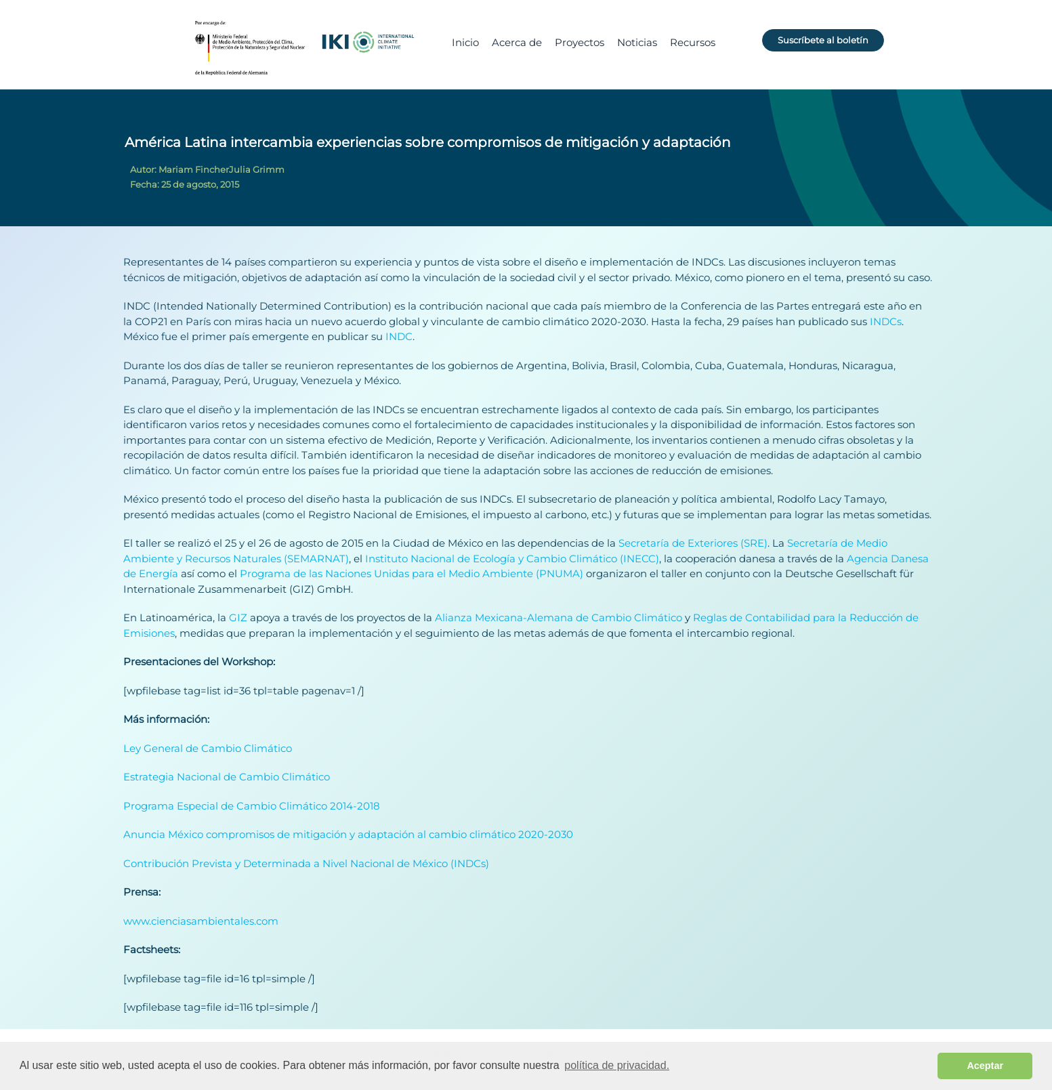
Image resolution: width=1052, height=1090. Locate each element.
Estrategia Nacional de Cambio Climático (226, 776)
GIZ (238, 617)
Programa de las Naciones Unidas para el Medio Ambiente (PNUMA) (411, 573)
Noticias (637, 42)
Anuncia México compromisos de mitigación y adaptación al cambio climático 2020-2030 (348, 834)
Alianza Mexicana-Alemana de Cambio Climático (558, 617)
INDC (399, 336)
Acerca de (517, 42)
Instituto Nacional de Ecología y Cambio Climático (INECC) (512, 558)
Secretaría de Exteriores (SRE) (692, 543)
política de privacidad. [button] (616, 1065)
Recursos (692, 42)
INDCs (884, 321)
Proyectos (579, 42)
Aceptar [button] (985, 1065)
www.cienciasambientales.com (200, 921)
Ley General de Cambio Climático (207, 748)
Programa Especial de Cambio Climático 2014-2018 (251, 805)
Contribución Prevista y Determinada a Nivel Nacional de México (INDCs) (306, 863)
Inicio (465, 42)
